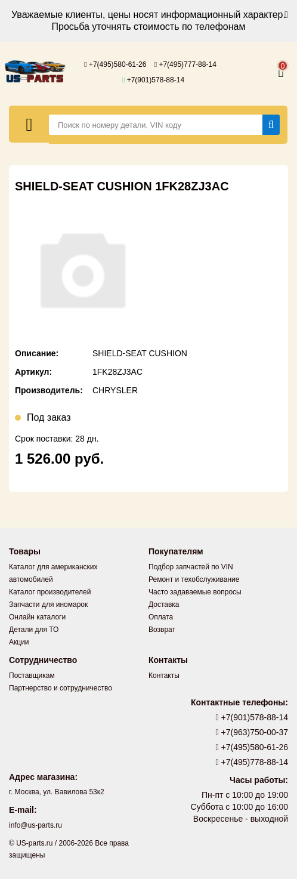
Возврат (161, 629)
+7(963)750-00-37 (252, 732)
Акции (19, 642)
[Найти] (271, 125)
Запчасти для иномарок (48, 604)
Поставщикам (32, 675)
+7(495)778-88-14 (252, 762)
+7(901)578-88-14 (153, 80)
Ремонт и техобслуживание (193, 579)
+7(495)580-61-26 (115, 64)
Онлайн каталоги (37, 617)
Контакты (164, 675)
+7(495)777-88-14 (185, 64)
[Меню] (29, 124)
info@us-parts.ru (35, 825)
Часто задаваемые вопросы (195, 592)
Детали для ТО (33, 629)
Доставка (164, 604)
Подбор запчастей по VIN (190, 567)
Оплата (160, 617)
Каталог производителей (50, 592)
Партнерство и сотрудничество (60, 688)
